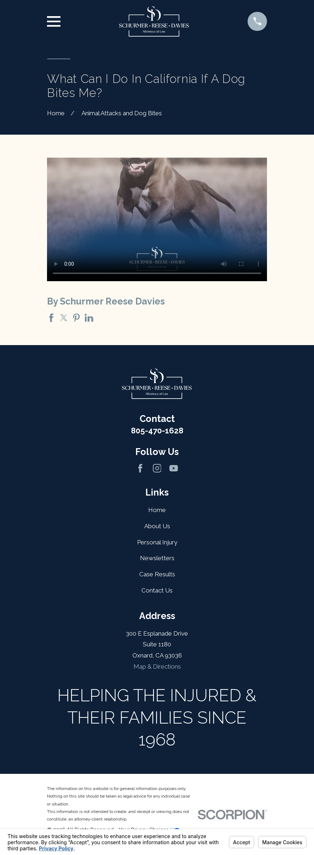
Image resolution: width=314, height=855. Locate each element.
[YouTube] (173, 468)
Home (157, 510)
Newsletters (157, 558)
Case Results (157, 574)
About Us (157, 526)
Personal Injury (157, 542)
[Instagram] (157, 468)
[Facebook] (140, 468)
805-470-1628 (157, 430)
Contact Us (157, 590)
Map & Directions (157, 666)
